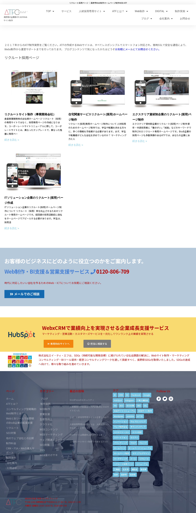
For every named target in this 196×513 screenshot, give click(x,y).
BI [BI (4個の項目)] (115, 395)
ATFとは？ (119, 11)
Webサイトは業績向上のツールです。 (87, 435)
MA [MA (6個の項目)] (115, 405)
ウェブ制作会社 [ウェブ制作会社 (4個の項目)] (120, 426)
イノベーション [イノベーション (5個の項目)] (120, 421)
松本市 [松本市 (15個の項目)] (126, 469)
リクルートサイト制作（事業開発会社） (30, 114)
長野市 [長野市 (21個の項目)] (124, 474)
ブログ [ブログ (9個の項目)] (133, 442)
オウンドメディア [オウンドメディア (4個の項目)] (138, 426)
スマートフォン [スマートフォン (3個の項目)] (120, 437)
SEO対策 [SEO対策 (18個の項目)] (130, 405)
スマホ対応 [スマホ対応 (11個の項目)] (137, 432)
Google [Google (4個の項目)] (146, 395)
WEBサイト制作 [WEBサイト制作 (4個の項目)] (145, 410)
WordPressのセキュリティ (82, 400)
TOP (50, 11)
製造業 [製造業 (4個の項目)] (143, 469)
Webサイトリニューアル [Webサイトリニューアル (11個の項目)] (124, 410)
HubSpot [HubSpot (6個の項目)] (118, 400)
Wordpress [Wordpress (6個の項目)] (118, 416)
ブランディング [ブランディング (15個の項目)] (120, 442)
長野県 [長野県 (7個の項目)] (133, 474)
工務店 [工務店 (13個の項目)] (117, 469)
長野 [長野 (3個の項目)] (116, 474)
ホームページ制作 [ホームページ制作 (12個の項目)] (121, 453)
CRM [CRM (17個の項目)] (121, 395)
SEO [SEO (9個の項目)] (121, 405)
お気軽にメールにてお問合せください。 (138, 49)
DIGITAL (161, 11)
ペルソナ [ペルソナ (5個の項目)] (143, 442)
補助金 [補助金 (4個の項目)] (134, 469)
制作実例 (181, 11)
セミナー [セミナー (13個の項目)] (134, 437)
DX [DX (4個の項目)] (127, 395)
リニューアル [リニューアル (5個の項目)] (142, 464)
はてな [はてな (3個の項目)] (140, 416)
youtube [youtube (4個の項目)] (130, 416)
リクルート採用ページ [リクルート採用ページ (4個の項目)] (123, 464)
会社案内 (166, 18)
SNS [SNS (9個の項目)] (139, 405)
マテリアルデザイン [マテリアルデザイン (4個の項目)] (140, 453)
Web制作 (141, 11)
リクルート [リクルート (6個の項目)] (144, 458)
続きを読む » (11, 139)
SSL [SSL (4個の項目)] (145, 405)
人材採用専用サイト (92, 11)
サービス (66, 11)
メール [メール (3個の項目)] (133, 458)
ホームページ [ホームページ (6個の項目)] (119, 448)
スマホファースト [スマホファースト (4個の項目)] (121, 432)
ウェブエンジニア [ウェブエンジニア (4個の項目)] (138, 421)
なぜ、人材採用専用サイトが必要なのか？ (89, 417)
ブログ (146, 18)
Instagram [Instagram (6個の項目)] (129, 400)
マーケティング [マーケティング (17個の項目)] (120, 458)
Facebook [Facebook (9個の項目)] (136, 395)
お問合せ (185, 18)
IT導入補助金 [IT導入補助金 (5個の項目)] (142, 400)
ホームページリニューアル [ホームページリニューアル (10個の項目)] (140, 448)
